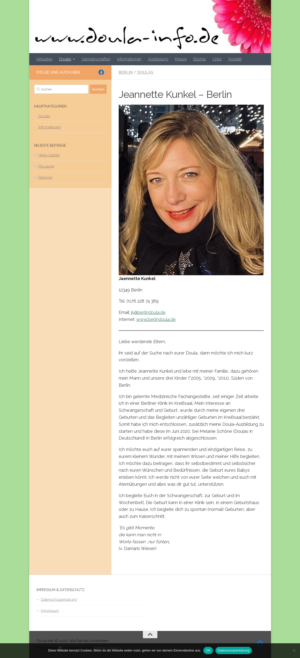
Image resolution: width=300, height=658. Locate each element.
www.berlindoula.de (156, 319)
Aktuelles (44, 59)
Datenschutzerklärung (59, 599)
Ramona (45, 177)
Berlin (126, 72)
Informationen (129, 59)
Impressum (50, 610)
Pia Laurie (46, 166)
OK (208, 650)
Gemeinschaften (96, 59)
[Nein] (294, 650)
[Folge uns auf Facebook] (101, 72)
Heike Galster (49, 155)
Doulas (65, 59)
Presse (181, 59)
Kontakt (235, 59)
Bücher (199, 59)
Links (217, 59)
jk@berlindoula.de (148, 312)
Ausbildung (158, 59)
